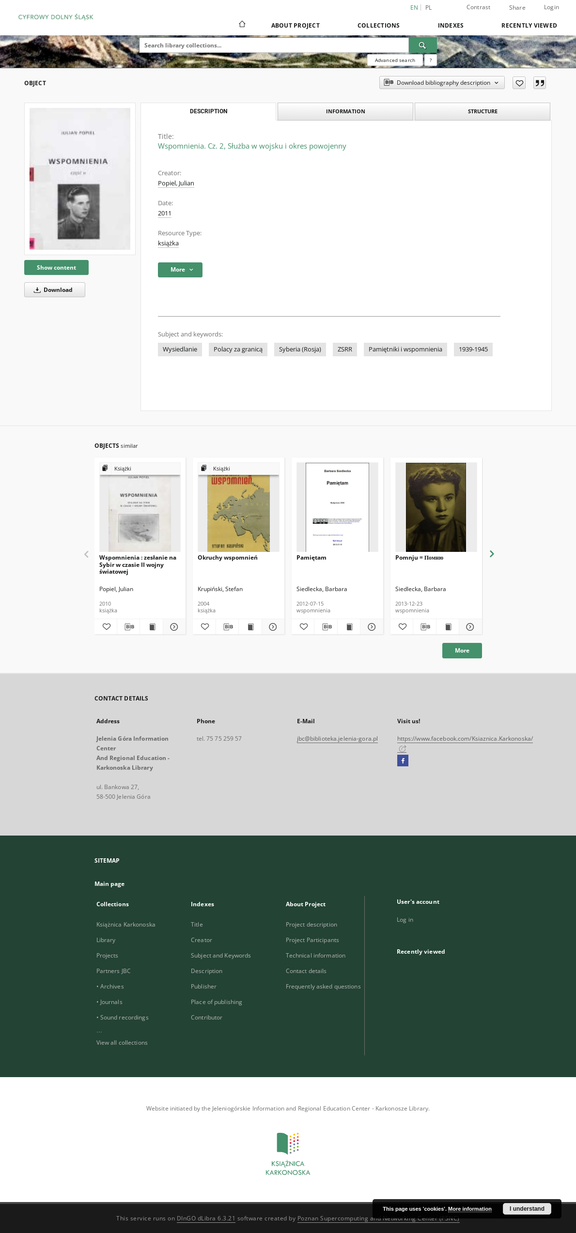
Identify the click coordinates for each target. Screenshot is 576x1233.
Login (551, 7)
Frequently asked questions (323, 986)
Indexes (451, 25)
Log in (405, 919)
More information (470, 1209)
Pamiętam (311, 557)
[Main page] (241, 25)
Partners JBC (113, 971)
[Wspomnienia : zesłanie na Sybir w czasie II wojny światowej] (140, 507)
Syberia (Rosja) (300, 349)
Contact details (306, 971)
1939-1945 (473, 349)
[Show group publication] (140, 469)
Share (517, 8)
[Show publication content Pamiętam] (349, 627)
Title (197, 924)
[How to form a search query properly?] (430, 60)
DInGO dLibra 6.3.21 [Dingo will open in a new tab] (206, 1218)
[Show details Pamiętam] (370, 627)
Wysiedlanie (180, 349)
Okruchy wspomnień (228, 557)
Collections (379, 25)
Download (52, 289)
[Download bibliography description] (128, 627)
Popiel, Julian (176, 183)
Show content (56, 267)
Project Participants (312, 940)
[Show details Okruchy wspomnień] (272, 627)
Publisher (204, 986)
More (462, 650)
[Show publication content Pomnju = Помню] (447, 627)
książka (168, 243)
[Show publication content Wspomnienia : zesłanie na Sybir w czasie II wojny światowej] (151, 627)
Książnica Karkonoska (126, 924)
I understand (527, 1208)
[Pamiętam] (337, 507)
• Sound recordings (122, 1017)
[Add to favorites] (519, 82)
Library (106, 940)
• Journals (109, 1002)
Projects (107, 955)
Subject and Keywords (221, 955)
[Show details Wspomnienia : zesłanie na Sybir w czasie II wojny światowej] (173, 627)
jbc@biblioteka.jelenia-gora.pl (337, 738)
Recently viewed (529, 25)
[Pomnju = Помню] (436, 507)
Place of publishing (216, 1002)
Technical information (316, 955)
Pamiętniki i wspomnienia (405, 349)
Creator (201, 940)
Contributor (206, 1017)
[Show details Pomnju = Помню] (469, 627)
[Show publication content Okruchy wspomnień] (250, 627)
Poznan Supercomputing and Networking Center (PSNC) (378, 1218)
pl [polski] (428, 7)
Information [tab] (345, 111)
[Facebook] (402, 761)
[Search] (423, 45)
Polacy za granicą (238, 349)
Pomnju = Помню (419, 557)
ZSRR (345, 349)
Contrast (479, 7)
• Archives (110, 986)
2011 (164, 213)
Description (206, 971)
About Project (295, 25)
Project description (311, 924)
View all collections (122, 1042)
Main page (109, 884)
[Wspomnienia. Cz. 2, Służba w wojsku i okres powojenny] (80, 178)
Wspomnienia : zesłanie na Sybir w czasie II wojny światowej (137, 564)
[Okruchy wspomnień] (238, 507)
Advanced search (395, 60)
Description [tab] (208, 111)
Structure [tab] (483, 111)
